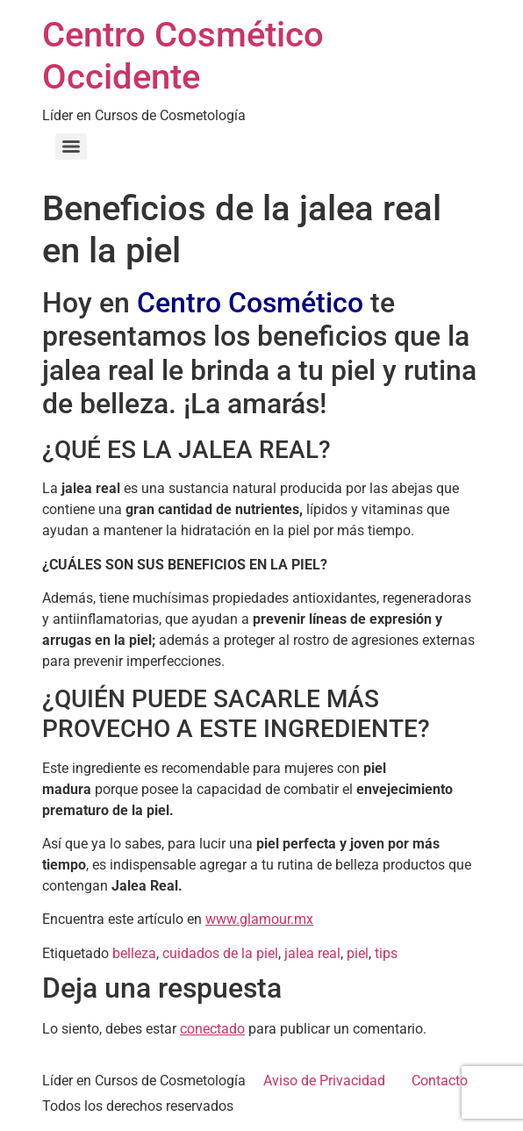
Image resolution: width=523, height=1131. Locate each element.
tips (386, 953)
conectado (212, 1028)
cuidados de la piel (220, 953)
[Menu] (71, 146)
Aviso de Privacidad (324, 1080)
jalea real (312, 953)
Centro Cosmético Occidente (183, 55)
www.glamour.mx (259, 919)
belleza (134, 953)
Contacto (440, 1080)
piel (358, 953)
